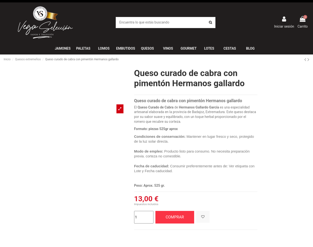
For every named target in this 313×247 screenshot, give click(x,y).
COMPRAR (175, 217)
